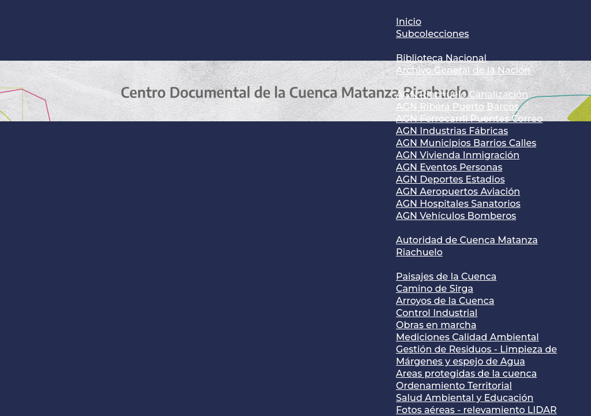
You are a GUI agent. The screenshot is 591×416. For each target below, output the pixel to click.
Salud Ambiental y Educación (464, 397)
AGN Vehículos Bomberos (456, 215)
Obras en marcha (436, 325)
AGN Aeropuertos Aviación (458, 191)
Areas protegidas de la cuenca (466, 373)
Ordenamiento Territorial (454, 385)
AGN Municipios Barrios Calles (466, 143)
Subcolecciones (432, 33)
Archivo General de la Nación (463, 70)
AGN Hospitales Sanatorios (458, 203)
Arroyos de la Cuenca (445, 300)
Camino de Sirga (434, 288)
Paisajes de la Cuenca (446, 276)
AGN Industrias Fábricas (452, 130)
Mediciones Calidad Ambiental (467, 337)
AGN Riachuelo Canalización (462, 94)
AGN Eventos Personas (449, 167)
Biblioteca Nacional (441, 58)
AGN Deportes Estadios (450, 179)
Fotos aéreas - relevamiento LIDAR (476, 409)
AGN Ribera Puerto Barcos (457, 106)
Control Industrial (436, 312)
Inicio (408, 21)
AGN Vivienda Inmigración (457, 155)
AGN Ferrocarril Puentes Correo (469, 118)
